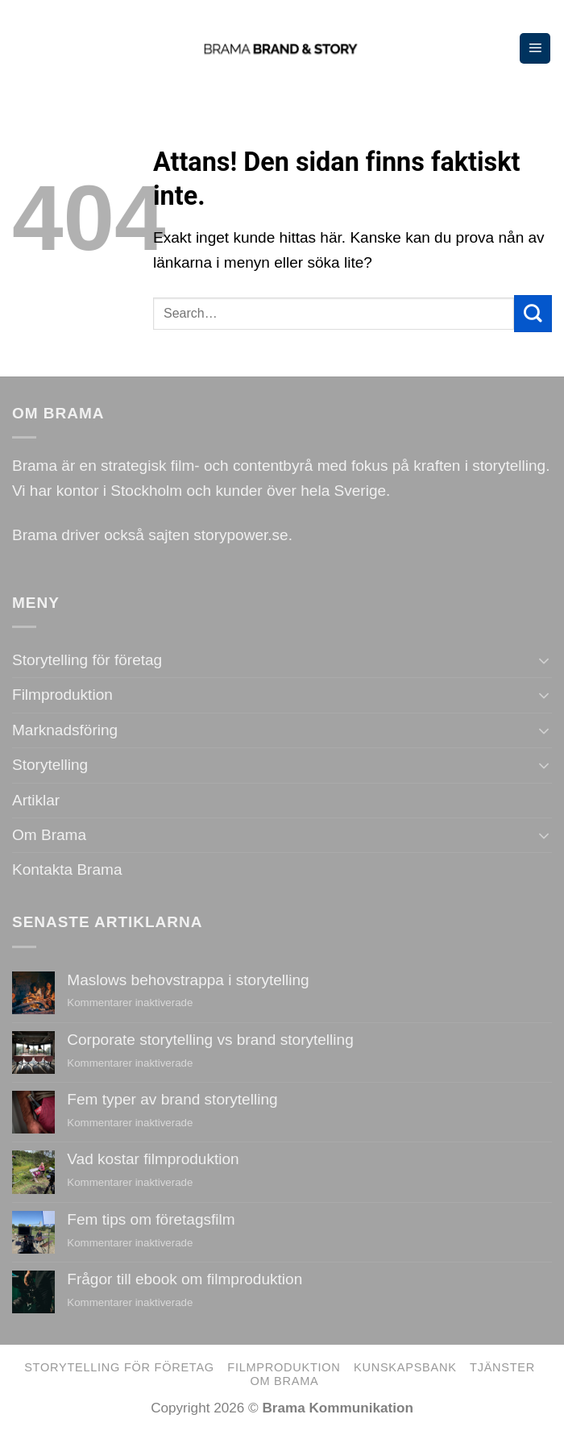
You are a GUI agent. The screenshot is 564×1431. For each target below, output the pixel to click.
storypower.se (240, 534)
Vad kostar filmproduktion (152, 1158)
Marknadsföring (65, 730)
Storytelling (50, 764)
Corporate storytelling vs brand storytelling (210, 1039)
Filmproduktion (62, 694)
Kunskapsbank (405, 1367)
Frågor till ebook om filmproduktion (184, 1279)
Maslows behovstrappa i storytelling (188, 979)
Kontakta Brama (67, 869)
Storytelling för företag (87, 659)
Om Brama (49, 834)
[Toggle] (544, 660)
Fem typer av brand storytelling (172, 1099)
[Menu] (535, 48)
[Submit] (533, 313)
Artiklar (36, 800)
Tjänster (502, 1367)
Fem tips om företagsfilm (150, 1219)
